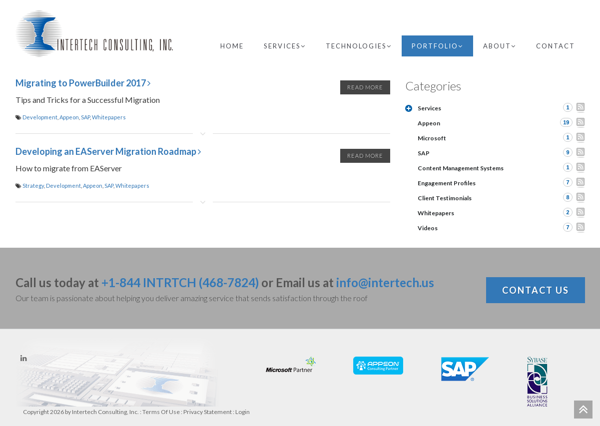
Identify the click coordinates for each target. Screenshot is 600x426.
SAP (85, 117)
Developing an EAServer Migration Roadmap (108, 151)
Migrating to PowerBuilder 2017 (82, 82)
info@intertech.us (385, 282)
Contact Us (535, 290)
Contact (555, 46)
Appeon (69, 117)
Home (232, 46)
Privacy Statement (207, 412)
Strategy (33, 185)
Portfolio (437, 46)
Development (39, 117)
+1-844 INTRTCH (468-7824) (180, 282)
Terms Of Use (161, 412)
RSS (581, 108)
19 (566, 122)
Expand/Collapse (408, 108)
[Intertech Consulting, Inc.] (94, 33)
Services (285, 46)
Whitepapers (109, 117)
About (499, 46)
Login (242, 412)
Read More (365, 87)
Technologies (359, 46)
